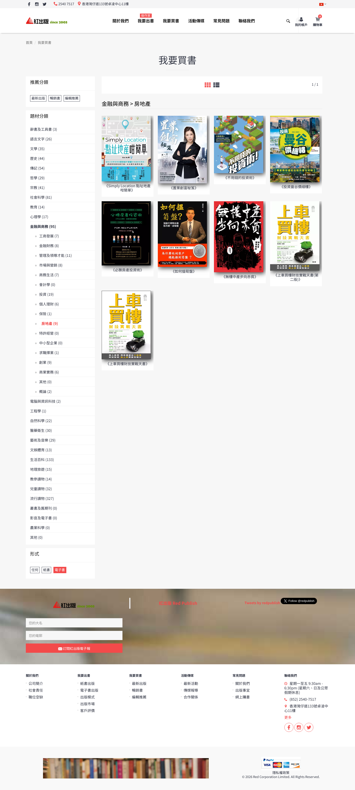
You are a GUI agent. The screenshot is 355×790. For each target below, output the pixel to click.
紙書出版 (87, 683)
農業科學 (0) (40, 527)
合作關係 (191, 697)
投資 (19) (46, 294)
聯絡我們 (246, 21)
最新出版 (139, 683)
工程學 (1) (38, 411)
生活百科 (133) (42, 459)
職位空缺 (36, 697)
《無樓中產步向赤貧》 (240, 276)
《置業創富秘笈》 (183, 187)
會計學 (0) (47, 284)
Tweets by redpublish (262, 603)
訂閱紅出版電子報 (74, 648)
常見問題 (221, 21)
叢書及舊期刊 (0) (43, 508)
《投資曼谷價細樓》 (296, 186)
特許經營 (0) (49, 333)
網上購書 (242, 697)
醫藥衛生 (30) (41, 430)
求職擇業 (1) (49, 352)
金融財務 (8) (49, 245)
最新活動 (191, 683)
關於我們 (121, 21)
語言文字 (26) (41, 139)
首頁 (29, 42)
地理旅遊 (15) (41, 469)
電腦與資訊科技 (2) (45, 401)
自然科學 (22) (41, 420)
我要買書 (171, 21)
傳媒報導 (191, 690)
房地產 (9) (49, 323)
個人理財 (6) (49, 304)
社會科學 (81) (41, 197)
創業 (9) (45, 362)
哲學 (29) (37, 177)
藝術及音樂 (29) (42, 440)
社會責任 (36, 690)
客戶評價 (87, 710)
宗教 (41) (37, 187)
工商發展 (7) (49, 236)
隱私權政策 (280, 772)
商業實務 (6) (49, 372)
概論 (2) (45, 391)
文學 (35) (37, 148)
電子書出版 (89, 690)
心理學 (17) (39, 216)
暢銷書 (137, 690)
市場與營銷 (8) (50, 265)
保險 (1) (45, 313)
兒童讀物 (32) (41, 488)
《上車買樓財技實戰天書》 (127, 363)
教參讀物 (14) (41, 479)
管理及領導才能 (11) (55, 255)
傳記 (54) (37, 168)
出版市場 (87, 703)
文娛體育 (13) (41, 449)
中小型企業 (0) (50, 342)
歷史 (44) (37, 158)
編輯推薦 (139, 697)
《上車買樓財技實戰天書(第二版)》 (296, 277)
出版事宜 (242, 690)
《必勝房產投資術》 (127, 269)
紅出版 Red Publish (178, 603)
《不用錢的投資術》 (240, 177)
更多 (288, 717)
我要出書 (146, 18)
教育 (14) (37, 207)
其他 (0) (45, 381)
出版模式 (87, 697)
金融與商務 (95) (43, 226)
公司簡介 (36, 683)
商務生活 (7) (49, 274)
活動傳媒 (196, 21)
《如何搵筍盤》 (183, 271)
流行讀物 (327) (42, 498)
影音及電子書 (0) (43, 517)
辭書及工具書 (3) (43, 129)
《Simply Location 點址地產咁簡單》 (128, 188)
